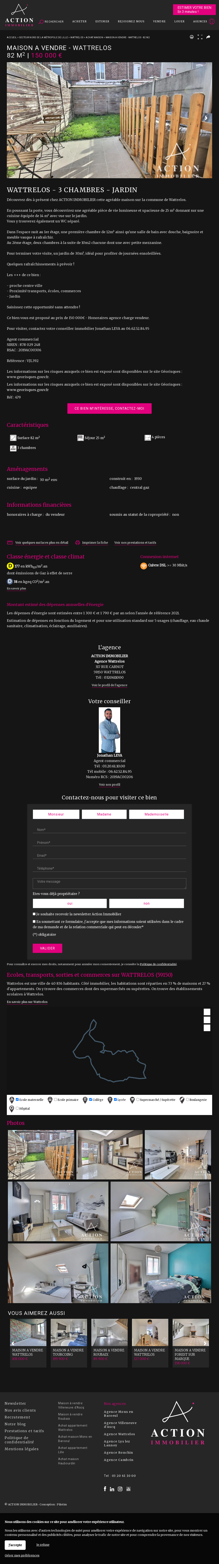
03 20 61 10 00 (124, 1476)
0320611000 (114, 677)
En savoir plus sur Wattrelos (27, 1002)
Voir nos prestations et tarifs (135, 543)
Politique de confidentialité (158, 964)
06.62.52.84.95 (120, 771)
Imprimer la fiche (95, 543)
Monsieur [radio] (56, 814)
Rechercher (51, 22)
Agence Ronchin (118, 1452)
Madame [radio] (104, 814)
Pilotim (62, 1504)
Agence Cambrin (119, 1460)
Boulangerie (192, 1100)
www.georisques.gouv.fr (28, 390)
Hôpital (19, 1108)
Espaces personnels (195, 21)
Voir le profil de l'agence (109, 685)
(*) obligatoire (44, 935)
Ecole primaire (62, 1100)
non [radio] (147, 903)
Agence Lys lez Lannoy (117, 1443)
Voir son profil (109, 785)
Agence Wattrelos (119, 1434)
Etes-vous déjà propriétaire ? (56, 894)
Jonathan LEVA (109, 755)
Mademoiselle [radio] (157, 814)
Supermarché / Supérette (152, 1100)
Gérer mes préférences (22, 1555)
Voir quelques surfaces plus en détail (41, 543)
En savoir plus (16, 588)
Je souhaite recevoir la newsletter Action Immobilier (78, 914)
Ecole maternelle (25, 1100)
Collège (92, 1100)
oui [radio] (70, 903)
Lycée (116, 1100)
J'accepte (15, 1545)
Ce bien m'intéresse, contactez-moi (109, 408)
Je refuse (42, 1545)
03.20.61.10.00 (113, 766)
